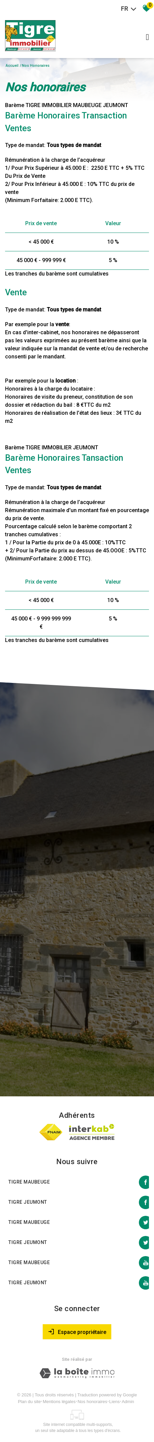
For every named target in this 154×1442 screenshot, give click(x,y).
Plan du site (29, 1401)
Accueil (12, 65)
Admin (128, 1401)
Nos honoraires (92, 1401)
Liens (114, 1401)
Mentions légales (59, 1401)
